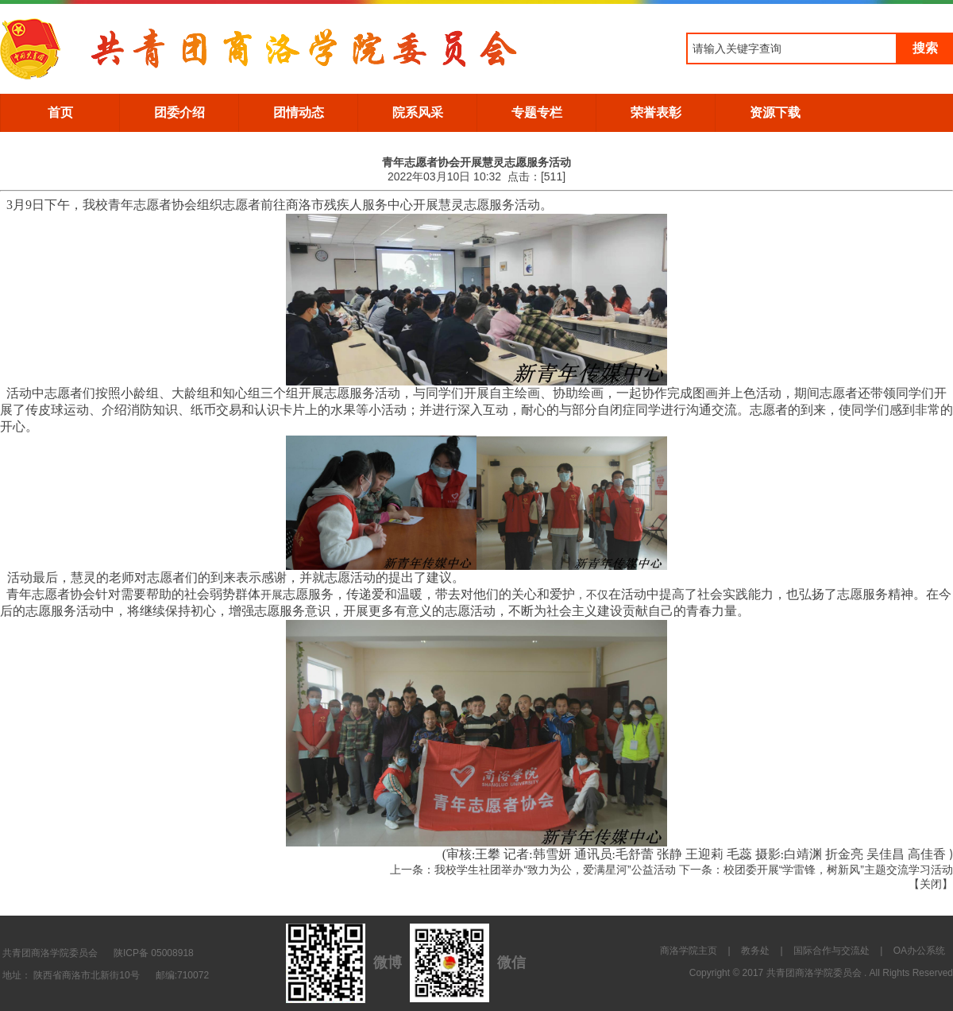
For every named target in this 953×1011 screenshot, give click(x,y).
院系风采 (417, 112)
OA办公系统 (919, 950)
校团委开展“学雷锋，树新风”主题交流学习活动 (838, 869)
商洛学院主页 (688, 950)
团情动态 (298, 112)
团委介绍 (179, 112)
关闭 (931, 883)
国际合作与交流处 (831, 950)
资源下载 (775, 112)
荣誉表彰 (656, 112)
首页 (60, 112)
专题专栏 (536, 112)
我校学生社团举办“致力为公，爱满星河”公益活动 (554, 869)
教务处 (755, 950)
